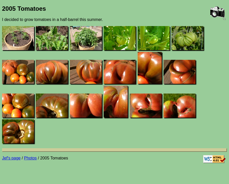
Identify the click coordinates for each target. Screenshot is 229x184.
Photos (30, 158)
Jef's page (11, 158)
